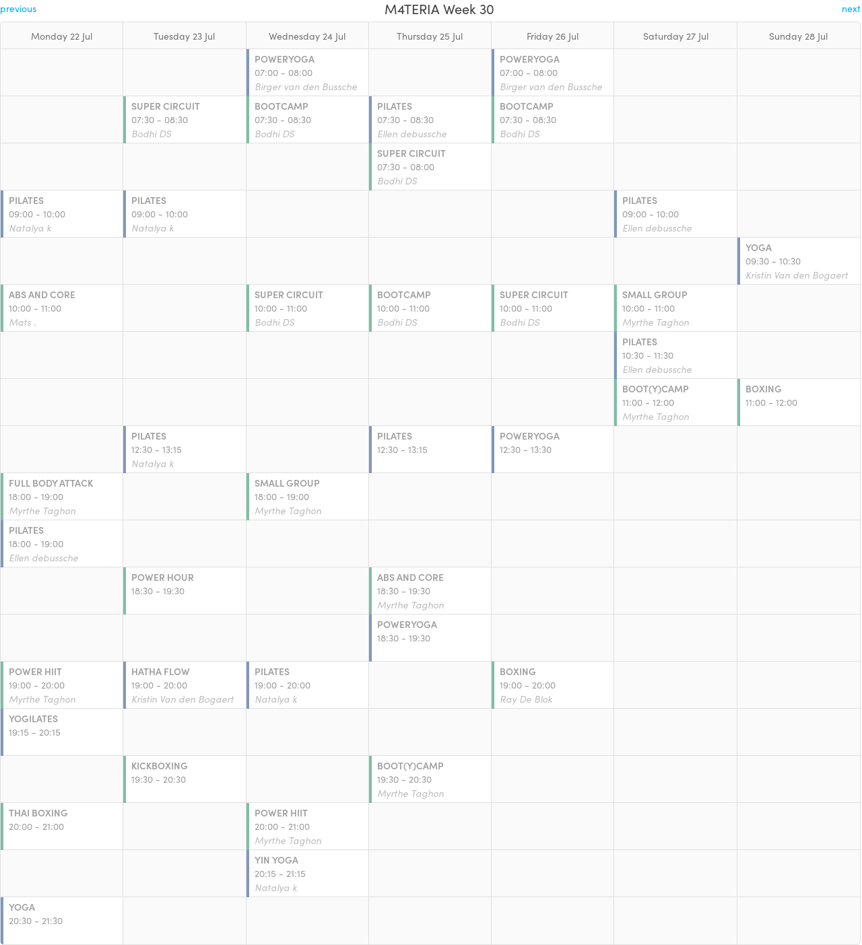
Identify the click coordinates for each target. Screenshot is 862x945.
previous (18, 8)
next (851, 8)
